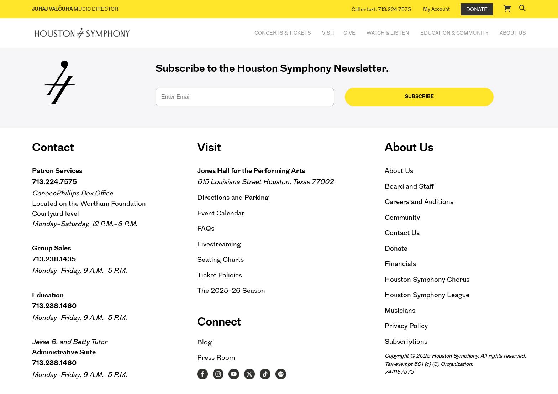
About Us (513, 32)
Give (349, 32)
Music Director (75, 8)
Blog (204, 342)
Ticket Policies (219, 275)
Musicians (400, 310)
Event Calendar (220, 213)
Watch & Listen (388, 32)
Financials (400, 263)
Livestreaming (219, 244)
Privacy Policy (406, 325)
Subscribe (371, 96)
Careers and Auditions (419, 201)
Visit (328, 32)
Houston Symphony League (427, 294)
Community (402, 217)
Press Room (216, 357)
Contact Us (402, 232)
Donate (477, 9)
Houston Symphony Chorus (427, 279)
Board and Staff (409, 186)
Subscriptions (406, 341)
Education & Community (454, 32)
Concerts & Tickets (282, 32)
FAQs (205, 228)
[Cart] (507, 8)
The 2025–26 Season (231, 290)
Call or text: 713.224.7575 (381, 9)
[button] (522, 7)
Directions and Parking (233, 197)
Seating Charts (220, 259)
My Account (436, 8)
